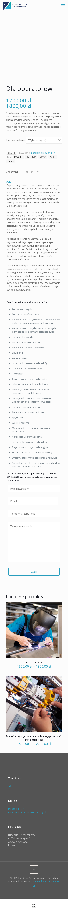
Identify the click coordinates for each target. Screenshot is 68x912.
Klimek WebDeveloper (47, 881)
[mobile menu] (63, 5)
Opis (8, 181)
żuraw (11, 161)
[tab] (34, 181)
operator (31, 156)
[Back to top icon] (34, 869)
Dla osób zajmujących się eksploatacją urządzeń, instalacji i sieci (34, 738)
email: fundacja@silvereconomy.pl (27, 812)
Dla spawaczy (34, 662)
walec (52, 156)
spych (43, 156)
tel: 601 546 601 (16, 808)
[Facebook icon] (34, 886)
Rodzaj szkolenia (15, 140)
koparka (18, 156)
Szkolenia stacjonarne (43, 152)
